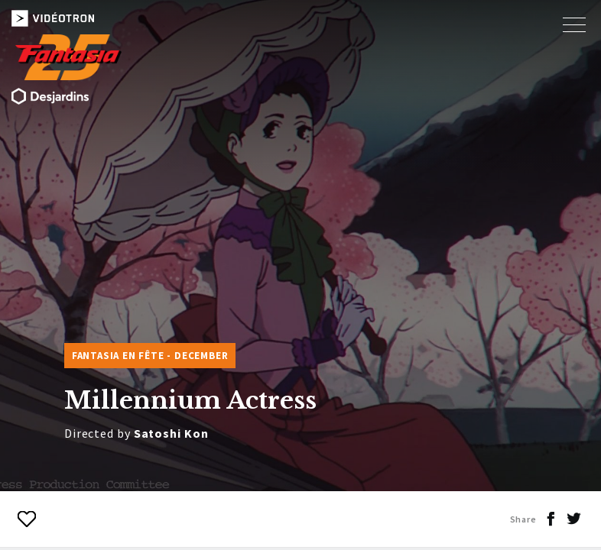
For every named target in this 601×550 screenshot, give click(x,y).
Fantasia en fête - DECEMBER (150, 355)
